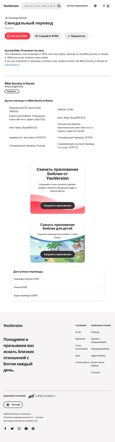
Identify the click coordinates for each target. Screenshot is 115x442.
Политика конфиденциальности (18, 417)
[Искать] (38, 5)
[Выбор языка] (95, 6)
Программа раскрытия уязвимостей (20, 421)
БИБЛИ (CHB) (65, 109)
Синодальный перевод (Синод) (27, 145)
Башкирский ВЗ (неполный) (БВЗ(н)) (25, 109)
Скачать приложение (77, 6)
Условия (39, 417)
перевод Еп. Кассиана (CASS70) (27, 137)
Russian (9, 28)
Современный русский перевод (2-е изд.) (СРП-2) (76, 145)
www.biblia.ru (12, 64)
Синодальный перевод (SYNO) (75, 137)
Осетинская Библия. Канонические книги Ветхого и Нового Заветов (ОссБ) (75, 127)
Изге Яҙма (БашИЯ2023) (72, 117)
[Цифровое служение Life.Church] (57, 394)
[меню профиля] (106, 6)
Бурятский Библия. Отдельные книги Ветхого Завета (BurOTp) (27, 117)
